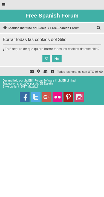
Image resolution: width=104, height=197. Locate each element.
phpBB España (44, 83)
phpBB (28, 80)
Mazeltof (33, 86)
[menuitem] (98, 28)
